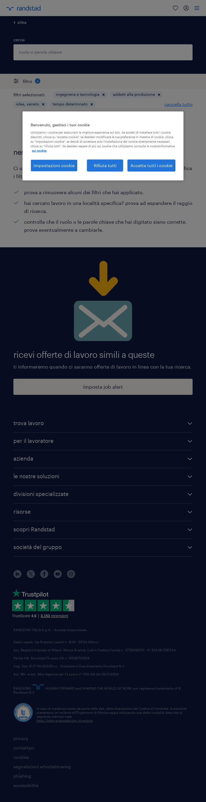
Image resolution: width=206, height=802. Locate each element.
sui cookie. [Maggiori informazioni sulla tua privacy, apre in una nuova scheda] (39, 150)
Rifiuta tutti (105, 165)
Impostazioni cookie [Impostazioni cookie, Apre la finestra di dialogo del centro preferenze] (54, 165)
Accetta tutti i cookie (151, 165)
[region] (103, 145)
